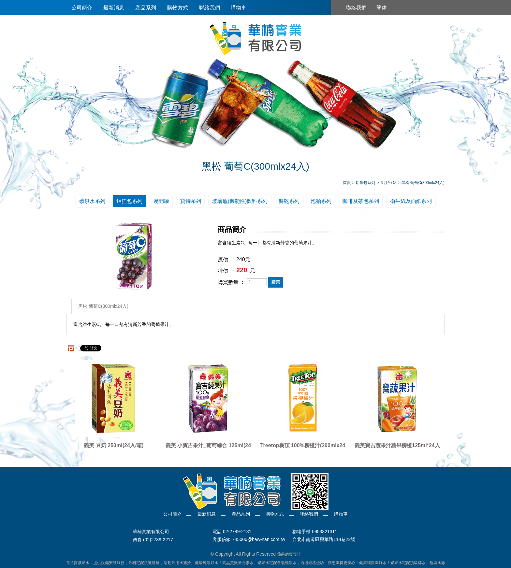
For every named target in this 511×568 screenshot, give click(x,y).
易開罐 (161, 201)
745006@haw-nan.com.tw (258, 539)
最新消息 (113, 7)
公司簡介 (81, 7)
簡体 (381, 7)
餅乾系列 (289, 201)
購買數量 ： (231, 282)
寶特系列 (190, 201)
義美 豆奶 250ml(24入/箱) (113, 445)
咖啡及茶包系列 (361, 201)
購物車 (238, 7)
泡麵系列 (321, 201)
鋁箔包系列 (129, 201)
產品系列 (145, 7)
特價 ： (226, 271)
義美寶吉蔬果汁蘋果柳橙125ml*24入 (397, 445)
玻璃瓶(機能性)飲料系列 (240, 201)
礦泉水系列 (92, 201)
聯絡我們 (209, 7)
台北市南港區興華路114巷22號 (323, 539)
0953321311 (324, 531)
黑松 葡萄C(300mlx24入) (103, 306)
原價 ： (226, 260)
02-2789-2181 (237, 531)
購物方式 (177, 7)
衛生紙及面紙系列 (411, 201)
